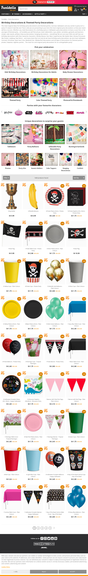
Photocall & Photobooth (72, 95)
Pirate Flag (12, 243)
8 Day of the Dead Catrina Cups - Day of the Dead (76, 470)
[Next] (54, 522)
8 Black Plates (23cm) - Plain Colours (33, 319)
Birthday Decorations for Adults (44, 67)
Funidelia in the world (64, 551)
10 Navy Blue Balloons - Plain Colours (76, 508)
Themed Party (15, 95)
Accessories (27, 14)
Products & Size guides (38, 553)
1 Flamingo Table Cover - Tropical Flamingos (12, 432)
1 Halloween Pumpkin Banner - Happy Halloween (33, 508)
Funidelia (4, 19)
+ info (15, 572)
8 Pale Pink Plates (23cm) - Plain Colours (33, 432)
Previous (2, 106)
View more (7, 36)
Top (83, 14)
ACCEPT (72, 572)
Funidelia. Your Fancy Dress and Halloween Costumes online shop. (8, 8)
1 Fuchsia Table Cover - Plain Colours (12, 508)
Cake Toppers (51, 163)
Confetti (80, 163)
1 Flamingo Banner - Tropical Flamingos (55, 432)
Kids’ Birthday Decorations (15, 67)
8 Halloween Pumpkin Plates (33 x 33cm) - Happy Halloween (12, 395)
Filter (5, 172)
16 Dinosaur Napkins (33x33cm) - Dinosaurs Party (33, 395)
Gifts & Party (40, 14)
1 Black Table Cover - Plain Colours (76, 357)
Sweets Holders (36, 163)
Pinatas (8, 163)
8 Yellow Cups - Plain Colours (11, 281)
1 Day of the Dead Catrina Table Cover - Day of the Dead (55, 508)
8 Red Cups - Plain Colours (11, 469)
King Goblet (11, 205)
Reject (44, 572)
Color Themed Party (44, 95)
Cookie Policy (5, 567)
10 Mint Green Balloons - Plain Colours (55, 319)
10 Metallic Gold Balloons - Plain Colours (54, 282)
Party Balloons (33, 141)
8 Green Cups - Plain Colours (76, 431)
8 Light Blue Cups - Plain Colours (33, 470)
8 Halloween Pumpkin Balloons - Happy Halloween (55, 470)
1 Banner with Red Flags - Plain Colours (76, 395)
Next (86, 106)
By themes (16, 14)
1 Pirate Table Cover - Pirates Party (33, 244)
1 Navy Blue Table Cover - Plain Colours (76, 319)
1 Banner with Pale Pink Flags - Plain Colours (55, 395)
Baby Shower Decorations (73, 67)
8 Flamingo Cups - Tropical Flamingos (33, 357)
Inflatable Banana (33, 205)
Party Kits (22, 163)
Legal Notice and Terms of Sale (67, 553)
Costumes (5, 14)
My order (34, 551)
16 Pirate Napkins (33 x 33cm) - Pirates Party (76, 206)
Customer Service (16, 550)
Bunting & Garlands (76, 141)
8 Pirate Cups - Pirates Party (33, 281)
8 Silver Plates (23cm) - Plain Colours (55, 244)
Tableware (11, 141)
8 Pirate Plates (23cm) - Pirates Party (55, 206)
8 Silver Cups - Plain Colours (76, 281)
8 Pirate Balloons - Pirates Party (12, 356)
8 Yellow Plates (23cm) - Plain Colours (11, 319)
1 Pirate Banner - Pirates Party (55, 356)
